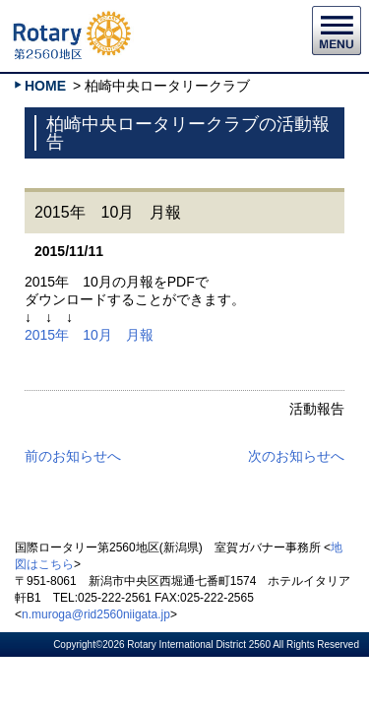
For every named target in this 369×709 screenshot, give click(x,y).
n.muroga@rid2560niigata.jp (96, 614)
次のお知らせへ (296, 456)
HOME (45, 86)
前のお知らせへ (73, 456)
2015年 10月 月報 (89, 335)
